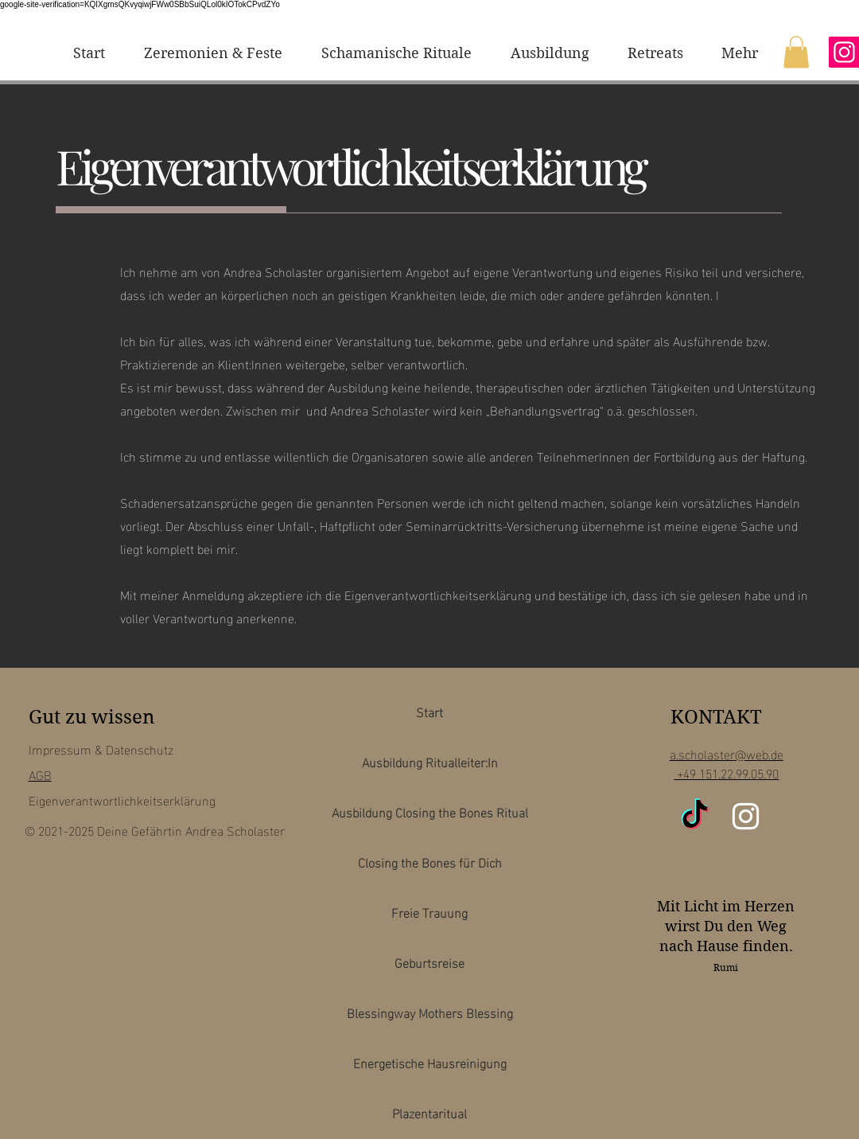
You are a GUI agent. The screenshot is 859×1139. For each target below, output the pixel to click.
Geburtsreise (429, 961)
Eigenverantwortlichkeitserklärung (122, 799)
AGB (40, 774)
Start (429, 711)
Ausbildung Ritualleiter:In (430, 761)
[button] (796, 52)
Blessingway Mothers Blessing (430, 1012)
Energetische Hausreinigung (430, 1062)
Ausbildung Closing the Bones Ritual (430, 811)
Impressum (60, 748)
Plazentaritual (429, 1112)
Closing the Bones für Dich (430, 861)
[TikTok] (695, 816)
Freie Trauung (429, 911)
